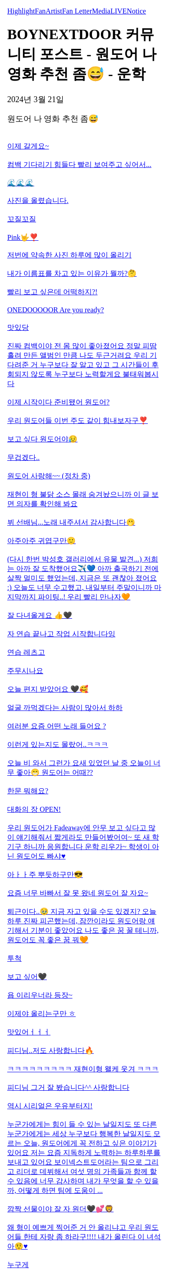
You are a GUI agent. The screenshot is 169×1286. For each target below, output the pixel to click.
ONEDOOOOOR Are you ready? (55, 310)
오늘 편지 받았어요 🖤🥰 (47, 689)
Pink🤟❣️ (22, 237)
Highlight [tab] (21, 11)
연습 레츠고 (26, 652)
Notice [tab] (136, 11)
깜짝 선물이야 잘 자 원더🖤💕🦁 (60, 1209)
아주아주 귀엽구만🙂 (41, 540)
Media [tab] (101, 11)
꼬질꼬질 (21, 219)
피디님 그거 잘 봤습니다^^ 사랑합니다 (68, 1087)
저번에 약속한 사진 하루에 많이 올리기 (69, 255)
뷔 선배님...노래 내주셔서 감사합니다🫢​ (71, 522)
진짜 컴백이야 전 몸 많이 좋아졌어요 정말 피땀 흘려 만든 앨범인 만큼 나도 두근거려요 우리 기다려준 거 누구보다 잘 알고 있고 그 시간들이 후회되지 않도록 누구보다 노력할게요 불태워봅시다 (83, 364)
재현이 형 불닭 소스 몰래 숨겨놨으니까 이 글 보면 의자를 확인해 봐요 (83, 499)
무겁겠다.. (23, 457)
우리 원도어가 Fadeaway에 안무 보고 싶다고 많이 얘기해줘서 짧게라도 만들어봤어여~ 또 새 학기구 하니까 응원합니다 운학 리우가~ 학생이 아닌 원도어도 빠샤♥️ (83, 842)
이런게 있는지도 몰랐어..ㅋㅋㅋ (57, 744)
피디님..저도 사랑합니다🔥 (50, 1050)
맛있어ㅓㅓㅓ (28, 1032)
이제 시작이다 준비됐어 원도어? (58, 402)
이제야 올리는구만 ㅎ (41, 1013)
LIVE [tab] (118, 11)
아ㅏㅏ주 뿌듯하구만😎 (45, 874)
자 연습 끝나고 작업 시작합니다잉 (61, 634)
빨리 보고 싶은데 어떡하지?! (52, 292)
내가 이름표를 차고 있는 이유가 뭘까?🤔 (72, 273)
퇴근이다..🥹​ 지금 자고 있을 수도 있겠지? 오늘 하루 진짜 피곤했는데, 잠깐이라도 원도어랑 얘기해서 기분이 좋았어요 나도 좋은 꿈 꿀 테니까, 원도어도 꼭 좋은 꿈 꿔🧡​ (83, 926)
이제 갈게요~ (28, 146)
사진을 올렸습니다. (38, 200)
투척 (14, 958)
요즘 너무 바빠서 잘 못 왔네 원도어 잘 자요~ (77, 893)
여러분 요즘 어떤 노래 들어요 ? (56, 726)
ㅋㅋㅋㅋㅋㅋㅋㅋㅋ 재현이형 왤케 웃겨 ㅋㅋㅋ (83, 1069)
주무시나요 (25, 670)
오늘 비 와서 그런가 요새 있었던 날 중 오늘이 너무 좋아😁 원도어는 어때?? (83, 767)
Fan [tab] (40, 11)
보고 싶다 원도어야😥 (42, 439)
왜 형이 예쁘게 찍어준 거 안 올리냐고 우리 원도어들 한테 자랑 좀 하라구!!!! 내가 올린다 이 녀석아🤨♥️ (84, 1236)
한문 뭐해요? (27, 791)
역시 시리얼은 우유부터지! (49, 1106)
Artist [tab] (54, 11)
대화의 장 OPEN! (34, 809)
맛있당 (18, 327)
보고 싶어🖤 (27, 976)
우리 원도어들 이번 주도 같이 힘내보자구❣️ (77, 420)
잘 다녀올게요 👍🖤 (39, 615)
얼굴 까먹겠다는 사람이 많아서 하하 (65, 707)
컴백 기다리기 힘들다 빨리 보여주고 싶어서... (79, 164)
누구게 (18, 1264)
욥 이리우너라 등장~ (40, 995)
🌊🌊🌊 (20, 183)
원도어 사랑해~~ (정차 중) (48, 476)
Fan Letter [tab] (77, 11)
